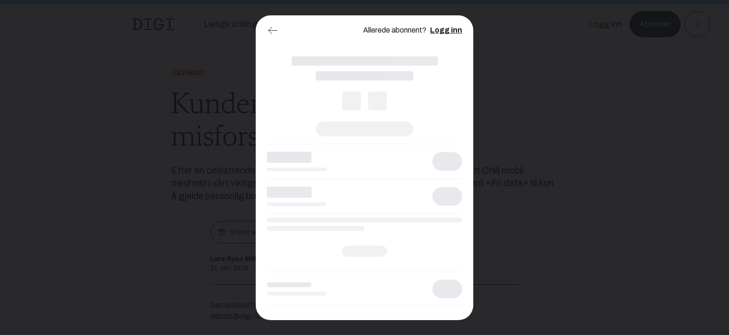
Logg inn (446, 30)
